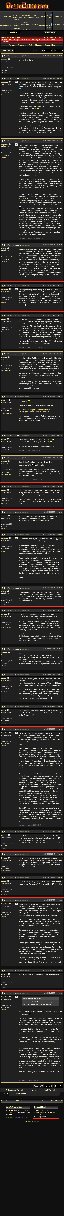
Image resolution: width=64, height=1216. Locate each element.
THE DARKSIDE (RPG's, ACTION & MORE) (21, 40)
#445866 (59, 486)
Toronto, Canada (6, 370)
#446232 (59, 610)
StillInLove (51, 1112)
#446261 (59, 649)
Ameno (4, 60)
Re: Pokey (26, 285)
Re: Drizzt (26, 458)
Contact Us (46, 1101)
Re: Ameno (26, 78)
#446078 (59, 534)
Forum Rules (6, 1101)
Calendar (22, 45)
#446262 (59, 674)
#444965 (59, 56)
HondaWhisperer (40, 1112)
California (4, 261)
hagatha (4, 82)
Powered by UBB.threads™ (32, 1121)
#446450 (59, 729)
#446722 (59, 854)
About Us (58, 16)
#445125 (59, 141)
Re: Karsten (26, 435)
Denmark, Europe (6, 413)
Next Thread (51, 1090)
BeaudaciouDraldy (41, 1110)
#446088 (59, 588)
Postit (40, 1114)
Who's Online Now (14, 1107)
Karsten (4, 400)
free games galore (17, 26)
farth (35, 1114)
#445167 (59, 245)
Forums (20, 37)
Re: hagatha (26, 56)
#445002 (59, 78)
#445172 (59, 315)
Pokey (3, 249)
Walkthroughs (6, 26)
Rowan (4, 358)
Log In (59, 37)
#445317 (59, 354)
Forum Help (50, 45)
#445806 (59, 458)
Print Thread (7, 51)
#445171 (59, 285)
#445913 (59, 512)
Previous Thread (14, 1090)
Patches (42, 26)
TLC (7, 1112)
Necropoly (4, 72)
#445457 (59, 396)
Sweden (3, 452)
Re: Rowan (26, 396)
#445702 (59, 435)
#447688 (59, 993)
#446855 (59, 877)
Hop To (6, 1094)
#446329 (59, 706)
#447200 (59, 970)
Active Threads (35, 45)
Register (48, 37)
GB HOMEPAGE (7, 37)
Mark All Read (17, 1101)
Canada (3, 95)
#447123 (59, 900)
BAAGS (42, 16)
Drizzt (3, 439)
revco (25, 1110)
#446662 (59, 831)
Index (33, 1090)
